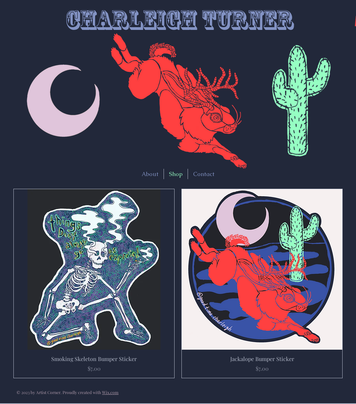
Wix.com (110, 392)
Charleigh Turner (179, 19)
